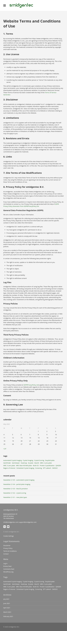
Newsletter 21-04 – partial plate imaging (16, 484)
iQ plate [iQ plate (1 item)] (30, 463)
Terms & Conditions (10, 551)
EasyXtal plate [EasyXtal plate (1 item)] (50, 460)
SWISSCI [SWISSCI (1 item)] (55, 468)
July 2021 (6, 599)
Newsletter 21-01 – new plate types (15, 497)
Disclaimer (6, 545)
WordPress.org (8, 572)
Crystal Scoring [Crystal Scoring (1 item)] (39, 460)
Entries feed (7, 566)
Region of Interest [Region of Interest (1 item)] (9, 468)
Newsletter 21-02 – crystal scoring (14, 493)
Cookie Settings (8, 536)
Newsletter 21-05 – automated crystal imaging (18, 480)
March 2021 (7, 612)
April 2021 (6, 608)
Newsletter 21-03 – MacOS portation (15, 489)
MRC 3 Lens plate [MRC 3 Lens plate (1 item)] (9, 465)
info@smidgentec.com (10, 522)
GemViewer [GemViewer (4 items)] (16, 463)
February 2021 (8, 616)
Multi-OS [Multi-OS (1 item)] (36, 465)
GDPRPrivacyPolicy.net (31, 385)
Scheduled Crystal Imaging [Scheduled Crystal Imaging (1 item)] (25, 468)
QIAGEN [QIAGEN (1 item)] (58, 465)
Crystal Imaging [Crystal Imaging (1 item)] (28, 460)
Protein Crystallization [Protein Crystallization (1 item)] (47, 465)
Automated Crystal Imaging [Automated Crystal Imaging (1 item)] (12, 460)
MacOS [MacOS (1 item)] (36, 463)
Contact (6, 554)
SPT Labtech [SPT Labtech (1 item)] (47, 468)
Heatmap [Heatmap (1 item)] (24, 463)
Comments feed (8, 569)
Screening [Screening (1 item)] (38, 468)
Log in (5, 563)
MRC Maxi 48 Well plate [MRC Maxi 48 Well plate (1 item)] (24, 465)
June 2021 (6, 603)
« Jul (4, 449)
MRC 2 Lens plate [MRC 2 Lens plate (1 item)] (46, 463)
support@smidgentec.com (28, 522)
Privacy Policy (7, 548)
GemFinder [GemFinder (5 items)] (7, 463)
